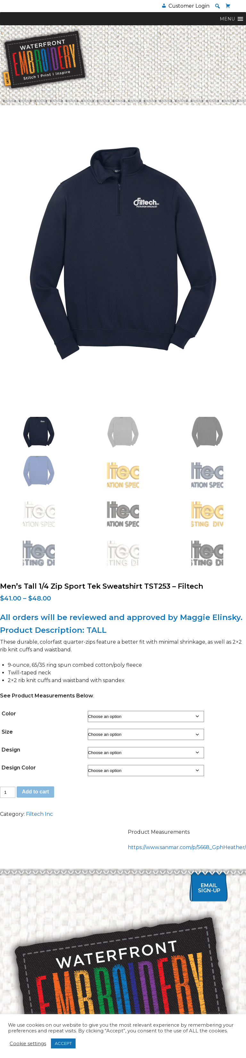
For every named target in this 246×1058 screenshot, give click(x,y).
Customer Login (188, 6)
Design (11, 750)
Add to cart (35, 791)
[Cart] (228, 6)
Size (7, 732)
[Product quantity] (7, 792)
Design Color (19, 768)
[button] (217, 6)
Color (9, 714)
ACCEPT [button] (63, 1043)
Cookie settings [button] (28, 1043)
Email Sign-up (209, 888)
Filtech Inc (39, 814)
